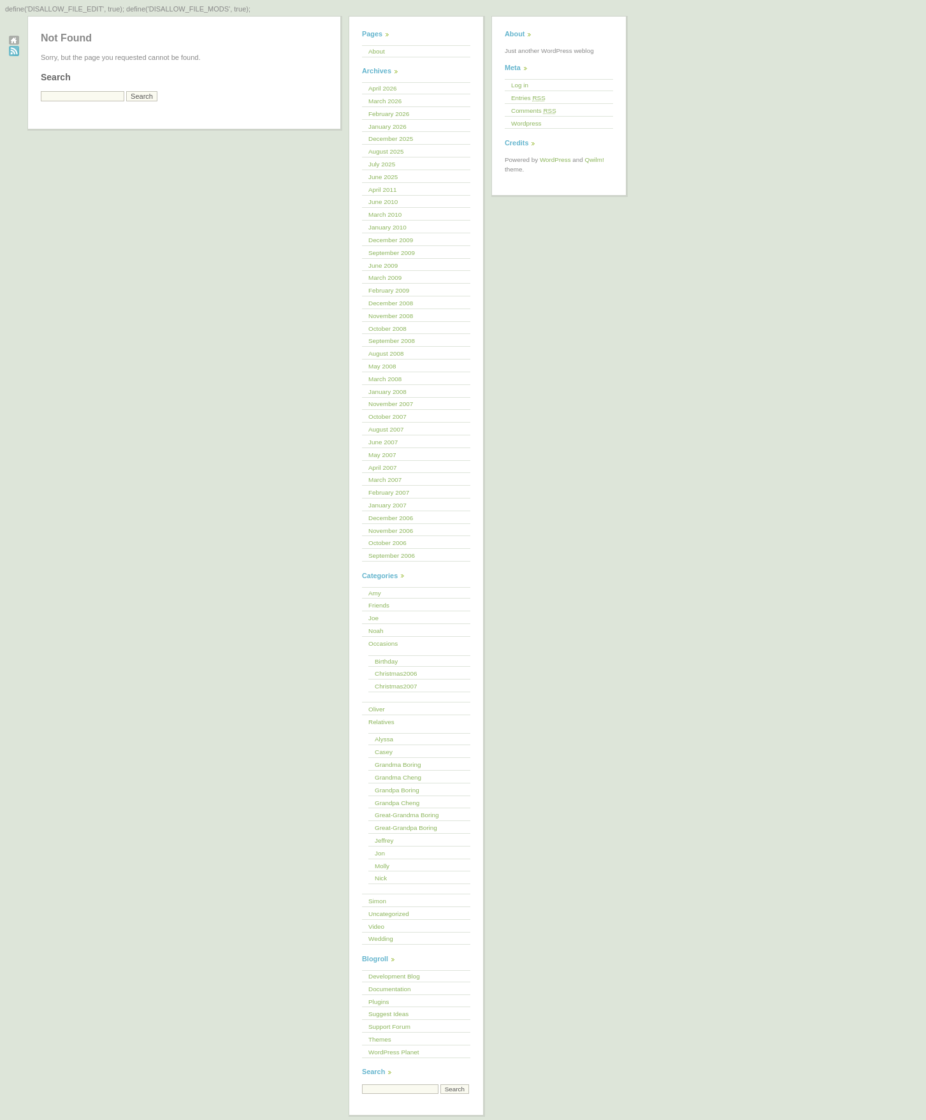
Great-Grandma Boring (406, 814)
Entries (528, 97)
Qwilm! (594, 159)
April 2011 (382, 189)
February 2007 (388, 492)
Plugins (378, 1001)
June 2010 (383, 201)
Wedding (380, 938)
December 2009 (390, 240)
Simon (377, 901)
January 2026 (387, 126)
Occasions (383, 643)
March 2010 (385, 214)
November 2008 (390, 315)
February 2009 (388, 290)
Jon (380, 853)
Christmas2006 (396, 673)
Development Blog (394, 976)
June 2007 (383, 442)
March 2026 (385, 101)
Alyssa (384, 739)
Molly (382, 865)
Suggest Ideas (388, 1013)
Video (376, 926)
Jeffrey (384, 840)
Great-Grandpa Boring (406, 827)
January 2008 (387, 391)
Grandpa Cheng (397, 802)
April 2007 (382, 467)
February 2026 (388, 113)
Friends (378, 605)
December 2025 (390, 138)
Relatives (381, 721)
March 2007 (385, 479)
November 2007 (390, 403)
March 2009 (385, 277)
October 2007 (387, 416)
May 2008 (382, 366)
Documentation (389, 989)
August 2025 (385, 151)
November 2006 (390, 530)
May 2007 (382, 454)
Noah (376, 630)
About (376, 51)
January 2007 (387, 505)
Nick (381, 878)
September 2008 (391, 340)
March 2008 (385, 378)
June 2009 (383, 265)
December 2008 (390, 303)
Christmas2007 (396, 686)
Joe (373, 618)
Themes (379, 1039)
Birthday (386, 661)
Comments (533, 110)
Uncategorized (388, 913)
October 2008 (387, 328)
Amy (374, 593)
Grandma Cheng (398, 777)
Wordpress (526, 123)
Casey (384, 751)
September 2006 (391, 555)
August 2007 (385, 429)
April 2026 (382, 88)
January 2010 (387, 227)
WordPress (555, 159)
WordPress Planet (393, 1052)
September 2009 (391, 252)
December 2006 (390, 517)
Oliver (376, 709)
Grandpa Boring (397, 790)
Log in (519, 85)
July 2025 (381, 164)
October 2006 (387, 542)
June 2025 (383, 176)
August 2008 (385, 353)
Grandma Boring (398, 764)
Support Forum (389, 1026)
